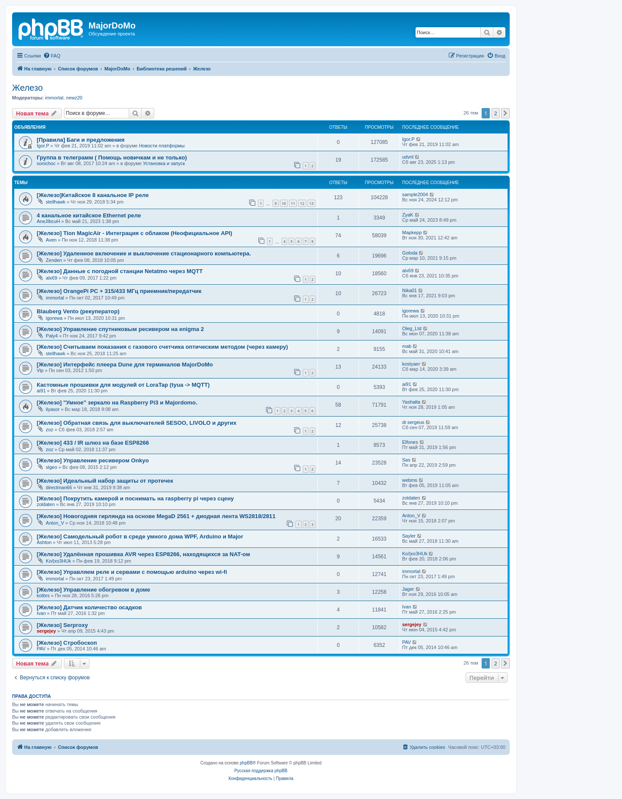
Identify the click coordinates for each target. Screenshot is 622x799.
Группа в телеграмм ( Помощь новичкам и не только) (112, 157)
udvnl (407, 156)
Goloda (409, 252)
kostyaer (411, 363)
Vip (40, 370)
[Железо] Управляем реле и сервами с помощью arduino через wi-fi (132, 572)
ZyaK (407, 214)
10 (284, 203)
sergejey (46, 630)
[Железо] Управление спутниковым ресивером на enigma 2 (120, 329)
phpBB (246, 763)
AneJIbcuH (48, 221)
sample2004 (415, 194)
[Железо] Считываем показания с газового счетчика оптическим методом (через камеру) (162, 347)
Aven (51, 239)
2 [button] (495, 113)
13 (311, 203)
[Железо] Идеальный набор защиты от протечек (105, 480)
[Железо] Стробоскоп (67, 643)
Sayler (409, 535)
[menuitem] (51, 56)
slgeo (51, 467)
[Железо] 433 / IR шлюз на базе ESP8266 (93, 442)
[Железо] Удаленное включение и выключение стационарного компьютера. (144, 253)
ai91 (41, 390)
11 (293, 203)
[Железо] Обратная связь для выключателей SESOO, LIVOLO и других (136, 423)
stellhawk (55, 201)
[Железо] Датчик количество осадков (89, 607)
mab (406, 346)
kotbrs (43, 595)
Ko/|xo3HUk (58, 560)
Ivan (41, 613)
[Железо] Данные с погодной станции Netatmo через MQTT (120, 271)
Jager (408, 589)
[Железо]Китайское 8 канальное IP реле (93, 195)
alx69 (51, 277)
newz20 (74, 97)
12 (302, 203)
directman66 (59, 487)
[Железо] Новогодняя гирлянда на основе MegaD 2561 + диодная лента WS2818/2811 (156, 516)
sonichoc (46, 163)
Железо (27, 87)
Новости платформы (162, 145)
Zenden (54, 260)
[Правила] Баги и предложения (80, 140)
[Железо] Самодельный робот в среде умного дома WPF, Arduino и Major (140, 536)
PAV (41, 648)
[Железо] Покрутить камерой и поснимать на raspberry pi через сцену (135, 498)
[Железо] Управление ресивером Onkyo (93, 460)
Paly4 (52, 335)
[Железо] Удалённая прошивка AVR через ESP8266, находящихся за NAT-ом (143, 554)
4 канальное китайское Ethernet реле (89, 215)
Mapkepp (412, 232)
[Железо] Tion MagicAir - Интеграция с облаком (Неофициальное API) (134, 233)
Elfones (410, 442)
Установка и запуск (164, 163)
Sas (406, 459)
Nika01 (409, 290)
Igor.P (43, 145)
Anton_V (55, 522)
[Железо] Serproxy (62, 625)
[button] (505, 113)
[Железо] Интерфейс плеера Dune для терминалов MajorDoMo (125, 364)
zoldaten (46, 504)
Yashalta (411, 401)
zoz (49, 429)
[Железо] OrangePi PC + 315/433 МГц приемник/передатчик (119, 291)
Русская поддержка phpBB (260, 770)
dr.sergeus (413, 422)
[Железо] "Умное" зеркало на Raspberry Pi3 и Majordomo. (117, 402)
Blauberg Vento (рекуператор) (78, 311)
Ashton (44, 542)
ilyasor (53, 409)
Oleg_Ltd (412, 328)
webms (409, 480)
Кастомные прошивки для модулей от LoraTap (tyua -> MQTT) (123, 385)
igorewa (54, 318)
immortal (54, 97)
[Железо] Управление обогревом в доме (93, 589)
